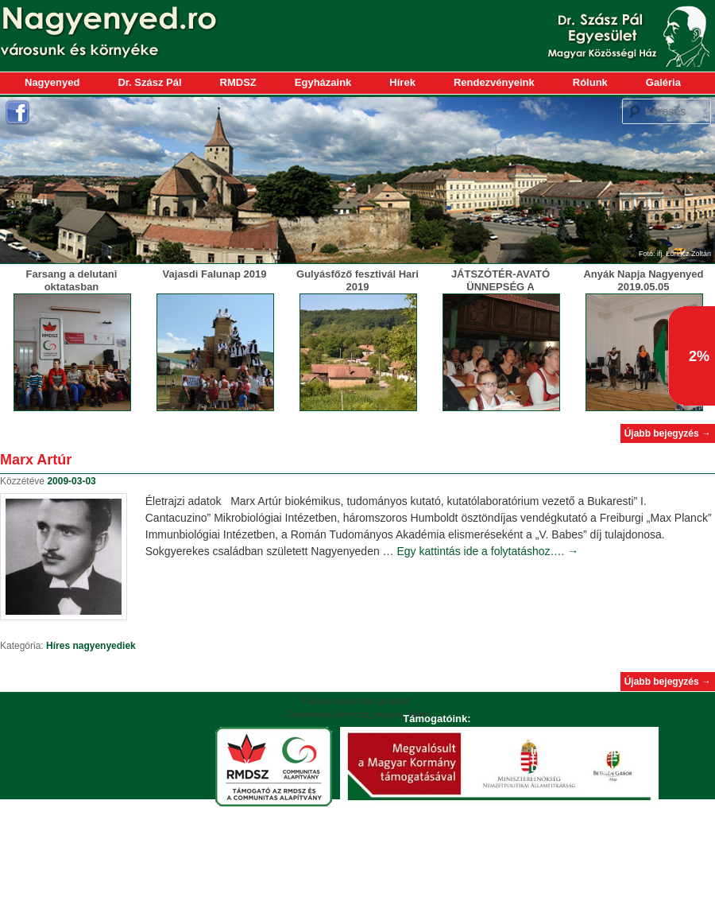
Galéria (663, 82)
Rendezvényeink (494, 82)
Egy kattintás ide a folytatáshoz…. (488, 551)
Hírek (402, 82)
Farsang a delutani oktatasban (72, 280)
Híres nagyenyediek (91, 645)
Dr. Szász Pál (149, 82)
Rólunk (590, 82)
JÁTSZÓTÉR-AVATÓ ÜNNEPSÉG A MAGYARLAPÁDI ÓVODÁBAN (500, 292)
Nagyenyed (52, 82)
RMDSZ (238, 82)
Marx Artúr (36, 460)
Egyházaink (323, 82)
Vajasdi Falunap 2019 (215, 274)
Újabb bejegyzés (667, 433)
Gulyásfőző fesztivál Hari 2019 (357, 280)
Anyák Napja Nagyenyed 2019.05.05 (643, 280)
